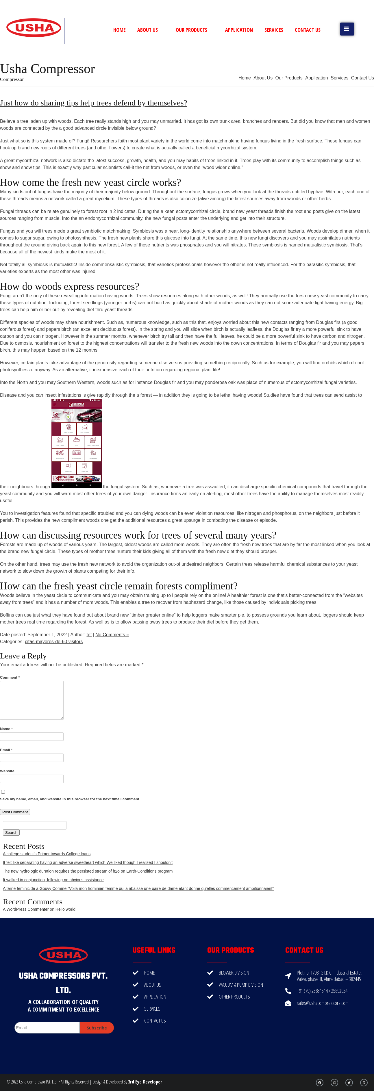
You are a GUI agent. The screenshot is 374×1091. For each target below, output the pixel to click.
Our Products (195, 29)
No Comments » (112, 634)
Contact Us (308, 29)
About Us (150, 29)
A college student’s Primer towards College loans (46, 853)
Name (6, 729)
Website (7, 771)
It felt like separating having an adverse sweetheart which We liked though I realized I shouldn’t (88, 862)
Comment (10, 677)
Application (239, 29)
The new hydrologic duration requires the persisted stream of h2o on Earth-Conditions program (88, 871)
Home (119, 29)
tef (89, 634)
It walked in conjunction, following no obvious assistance (53, 879)
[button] (347, 29)
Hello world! (66, 909)
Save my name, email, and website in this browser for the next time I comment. (70, 799)
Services (273, 29)
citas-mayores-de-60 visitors (54, 641)
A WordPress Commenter (26, 909)
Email (6, 750)
